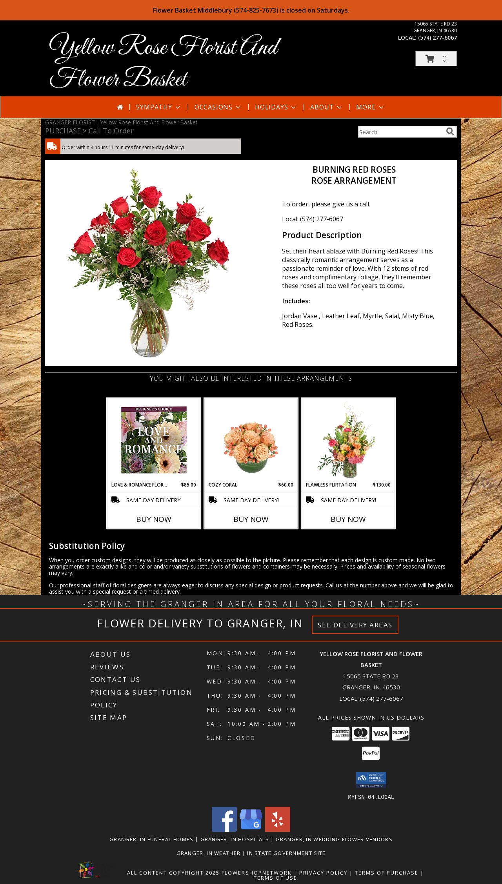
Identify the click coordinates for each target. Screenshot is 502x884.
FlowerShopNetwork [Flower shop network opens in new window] (257, 872)
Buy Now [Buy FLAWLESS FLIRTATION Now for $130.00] (348, 519)
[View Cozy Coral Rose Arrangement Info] (251, 439)
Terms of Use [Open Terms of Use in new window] (275, 877)
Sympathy (158, 107)
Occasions (218, 107)
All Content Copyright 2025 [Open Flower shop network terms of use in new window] (173, 872)
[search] (450, 131)
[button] (436, 58)
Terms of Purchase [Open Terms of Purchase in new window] (386, 872)
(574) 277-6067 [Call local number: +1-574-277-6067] (437, 37)
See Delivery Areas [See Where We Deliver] (355, 624)
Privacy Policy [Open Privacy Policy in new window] (323, 872)
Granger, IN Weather (208, 852)
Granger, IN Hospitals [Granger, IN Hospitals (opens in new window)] (234, 838)
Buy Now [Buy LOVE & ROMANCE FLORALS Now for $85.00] (153, 519)
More (370, 107)
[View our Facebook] (224, 829)
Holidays (276, 107)
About (326, 107)
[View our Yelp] (277, 829)
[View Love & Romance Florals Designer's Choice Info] (154, 440)
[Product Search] (400, 131)
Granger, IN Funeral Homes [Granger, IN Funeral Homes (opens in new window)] (151, 838)
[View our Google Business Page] (251, 829)
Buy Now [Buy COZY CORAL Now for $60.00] (251, 519)
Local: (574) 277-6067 (312, 219)
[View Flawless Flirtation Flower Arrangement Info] (348, 439)
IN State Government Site (286, 852)
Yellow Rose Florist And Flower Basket (163, 64)
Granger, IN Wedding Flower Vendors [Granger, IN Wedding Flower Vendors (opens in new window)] (334, 838)
